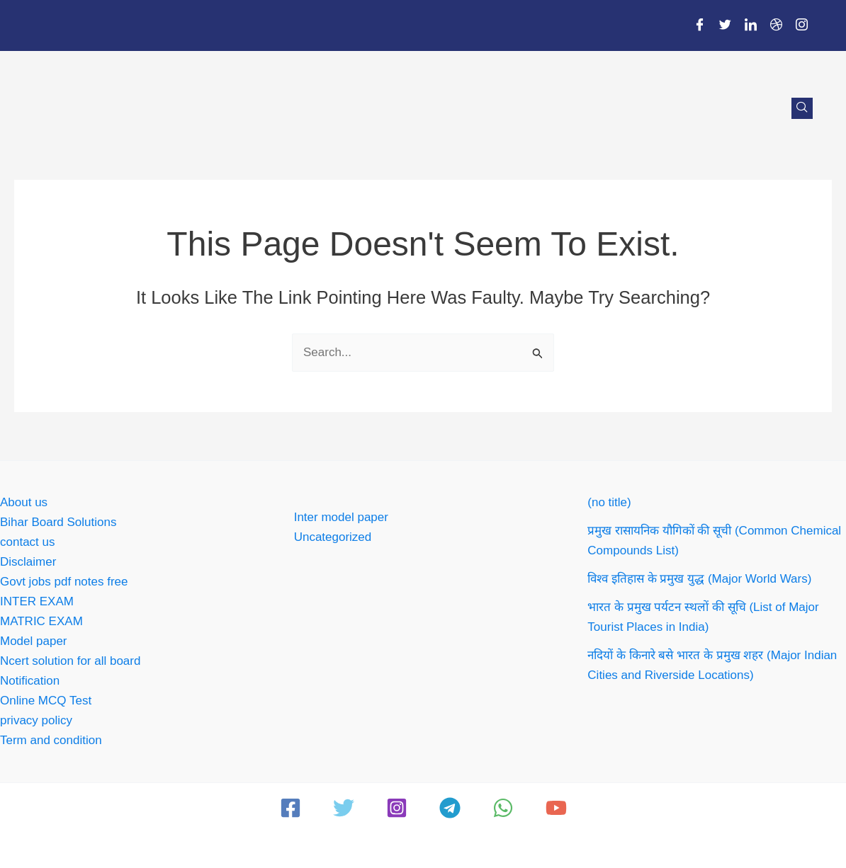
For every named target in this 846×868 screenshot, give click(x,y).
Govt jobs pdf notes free (64, 581)
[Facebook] (699, 25)
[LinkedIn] (750, 25)
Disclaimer (28, 562)
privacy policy (36, 720)
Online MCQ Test (45, 700)
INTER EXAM (37, 601)
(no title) (609, 502)
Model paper (33, 641)
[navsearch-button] (802, 108)
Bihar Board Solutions (58, 522)
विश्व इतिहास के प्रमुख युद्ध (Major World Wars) (699, 579)
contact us (27, 542)
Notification (30, 680)
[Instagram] (801, 25)
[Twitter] (724, 25)
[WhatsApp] (503, 807)
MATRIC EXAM (41, 621)
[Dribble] (775, 25)
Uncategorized (333, 537)
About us (23, 502)
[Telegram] (450, 807)
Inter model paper (341, 517)
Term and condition (51, 740)
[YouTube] (556, 807)
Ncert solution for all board (70, 661)
